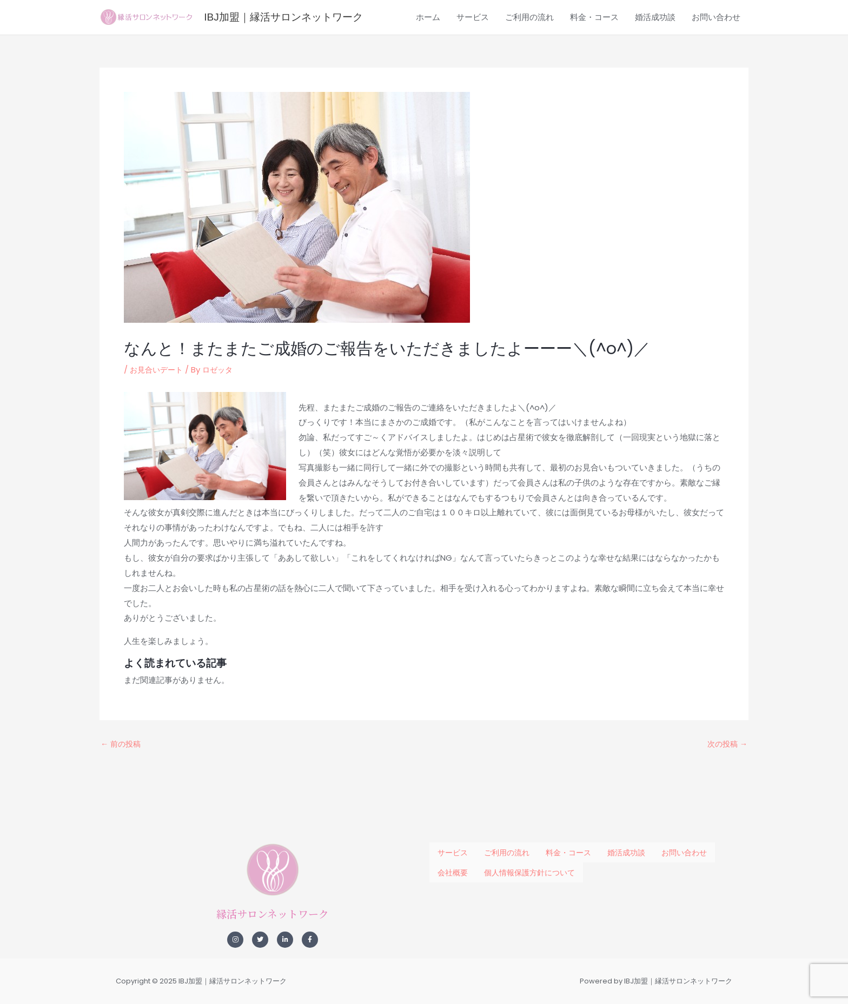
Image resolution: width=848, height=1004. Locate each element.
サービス (472, 65)
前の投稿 (122, 791)
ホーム (428, 65)
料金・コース (594, 65)
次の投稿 (726, 791)
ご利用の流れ (529, 65)
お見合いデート (158, 417)
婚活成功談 (655, 65)
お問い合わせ (716, 65)
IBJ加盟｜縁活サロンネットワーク (362, 25)
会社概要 (453, 866)
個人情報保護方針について (529, 866)
